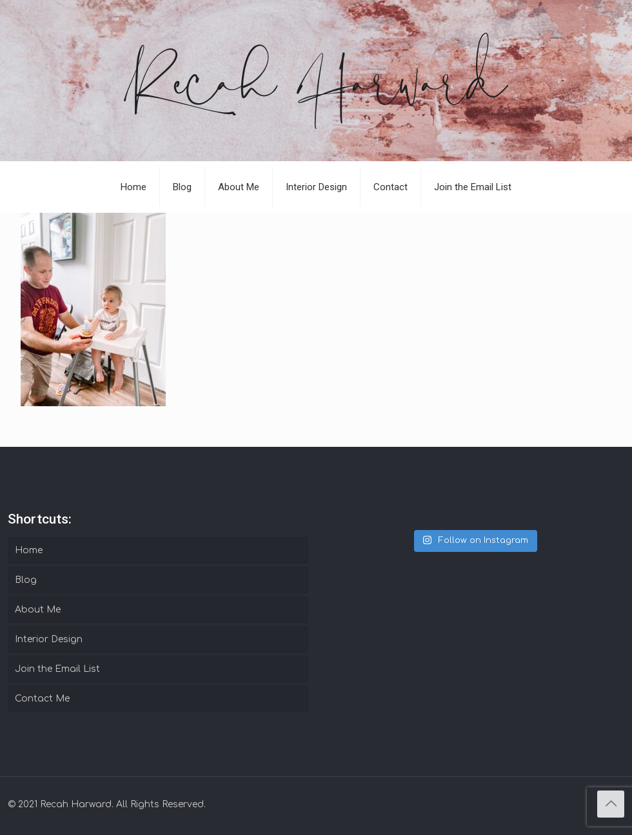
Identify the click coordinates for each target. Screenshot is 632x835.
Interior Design (49, 639)
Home (29, 550)
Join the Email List (57, 669)
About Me (38, 609)
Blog (26, 580)
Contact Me (42, 698)
